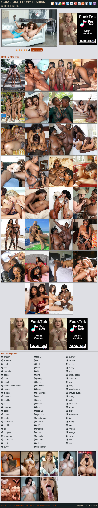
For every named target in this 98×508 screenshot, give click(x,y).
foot (37, 368)
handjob (39, 386)
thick (69, 411)
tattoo (70, 407)
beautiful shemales (11, 386)
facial (37, 357)
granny (38, 378)
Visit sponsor (37, 50)
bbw (4, 378)
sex (69, 382)
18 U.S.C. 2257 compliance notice (42, 505)
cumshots (7, 440)
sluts (69, 400)
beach (5, 382)
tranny (70, 422)
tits (68, 418)
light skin (39, 414)
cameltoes (7, 422)
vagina (70, 429)
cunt (4, 443)
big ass (5, 393)
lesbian (38, 411)
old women (40, 447)
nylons (38, 443)
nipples (38, 440)
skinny (70, 396)
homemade (40, 393)
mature (38, 422)
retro (69, 371)
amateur (6, 360)
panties (70, 360)
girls (37, 375)
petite (70, 364)
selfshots (71, 378)
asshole (6, 371)
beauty (5, 389)
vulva (70, 436)
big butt (6, 396)
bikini (5, 404)
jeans (37, 400)
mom (37, 432)
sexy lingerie (73, 389)
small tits (71, 404)
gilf (36, 371)
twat (69, 425)
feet (37, 364)
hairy (37, 382)
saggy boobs (73, 375)
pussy (70, 368)
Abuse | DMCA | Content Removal (14, 505)
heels (37, 389)
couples (6, 432)
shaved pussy (73, 393)
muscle (38, 436)
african (5, 357)
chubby (5, 425)
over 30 (71, 357)
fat (36, 360)
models (38, 429)
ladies (38, 404)
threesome (72, 414)
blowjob (6, 407)
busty (5, 418)
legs (37, 407)
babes (5, 375)
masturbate (40, 418)
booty (5, 414)
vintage (70, 432)
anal (4, 364)
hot (36, 396)
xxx (69, 443)
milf (36, 425)
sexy (69, 386)
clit (3, 429)
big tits (5, 400)
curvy (5, 447)
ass (4, 368)
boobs (5, 411)
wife (69, 440)
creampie (6, 436)
